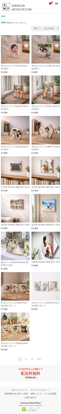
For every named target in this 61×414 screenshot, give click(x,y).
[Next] (39, 359)
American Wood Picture (30, 403)
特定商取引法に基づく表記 (16, 394)
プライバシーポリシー (39, 390)
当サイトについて (19, 390)
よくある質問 (50, 394)
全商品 (3, 16)
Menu (56, 2)
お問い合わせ (30, 397)
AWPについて (36, 394)
